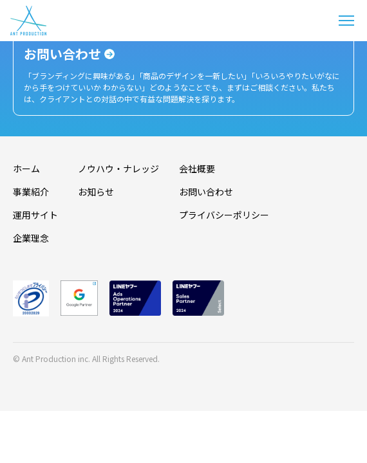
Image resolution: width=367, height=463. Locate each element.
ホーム (26, 168)
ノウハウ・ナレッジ (118, 168)
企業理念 (31, 238)
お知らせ (96, 191)
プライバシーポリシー (224, 214)
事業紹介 (31, 191)
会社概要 (197, 168)
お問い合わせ (206, 191)
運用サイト (35, 214)
